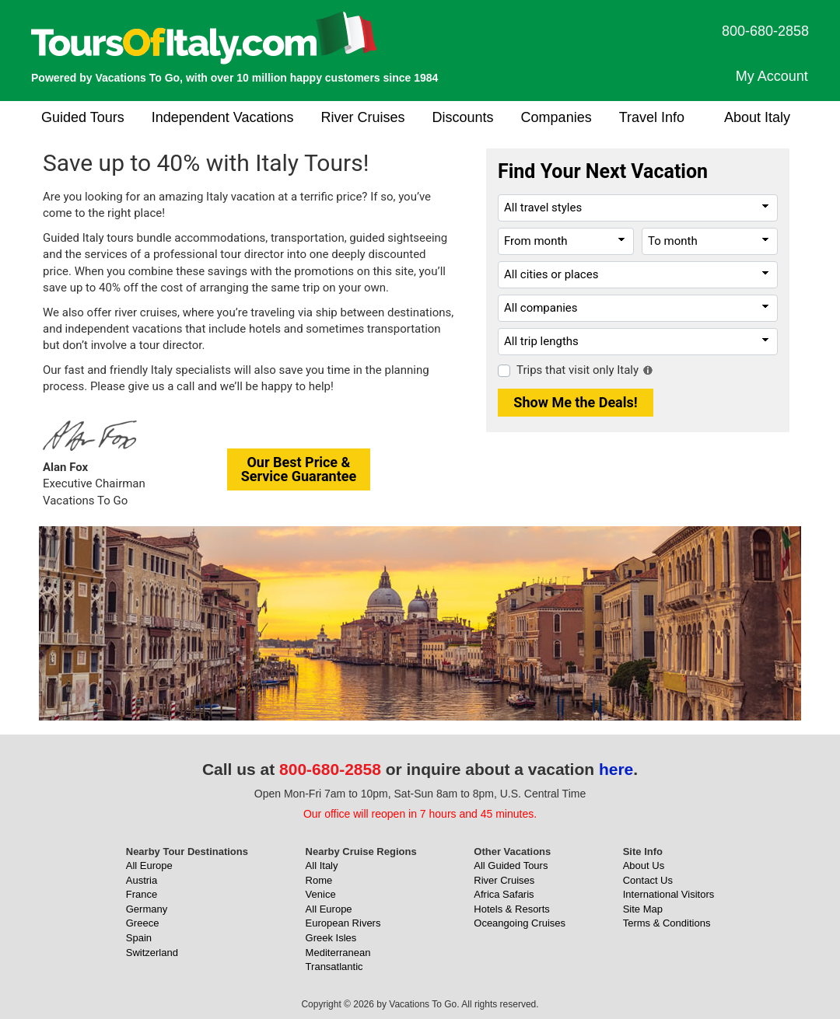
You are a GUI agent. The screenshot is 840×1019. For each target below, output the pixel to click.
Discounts (463, 117)
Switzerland (152, 952)
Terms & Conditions (667, 923)
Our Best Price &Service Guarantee (299, 469)
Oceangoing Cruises (519, 923)
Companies (556, 117)
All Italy (322, 865)
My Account (772, 76)
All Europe (149, 865)
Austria (141, 880)
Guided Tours (82, 117)
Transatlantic (334, 966)
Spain (139, 938)
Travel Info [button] (651, 117)
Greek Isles (331, 938)
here (616, 769)
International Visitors (669, 894)
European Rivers (343, 923)
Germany (146, 909)
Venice (321, 894)
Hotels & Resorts (512, 909)
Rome (319, 880)
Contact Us (648, 880)
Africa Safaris (504, 894)
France (141, 894)
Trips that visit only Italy (577, 370)
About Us (643, 865)
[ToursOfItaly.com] (204, 37)
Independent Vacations (223, 117)
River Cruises (363, 117)
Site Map (643, 909)
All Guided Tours (511, 865)
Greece (142, 923)
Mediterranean (338, 952)
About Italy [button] (757, 117)
